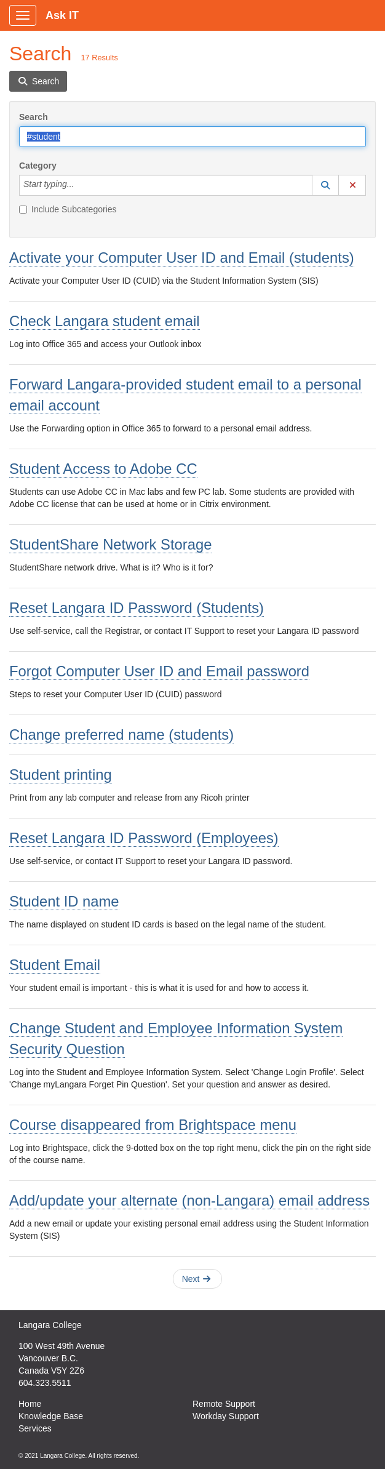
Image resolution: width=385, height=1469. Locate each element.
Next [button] (196, 1279)
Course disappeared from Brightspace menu (152, 1124)
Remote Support (224, 1404)
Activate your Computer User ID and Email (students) (181, 257)
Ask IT (62, 15)
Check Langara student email (104, 321)
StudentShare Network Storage (110, 544)
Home (29, 1404)
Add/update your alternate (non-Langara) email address (189, 1200)
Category (38, 165)
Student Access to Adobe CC (103, 468)
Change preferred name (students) (121, 734)
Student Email (54, 964)
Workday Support (226, 1416)
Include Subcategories (68, 209)
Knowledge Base (50, 1416)
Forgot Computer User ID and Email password (159, 671)
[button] (325, 185)
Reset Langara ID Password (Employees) (144, 838)
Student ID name (64, 901)
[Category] (80, 185)
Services (35, 1428)
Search (33, 117)
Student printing (60, 774)
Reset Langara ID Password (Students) (136, 607)
